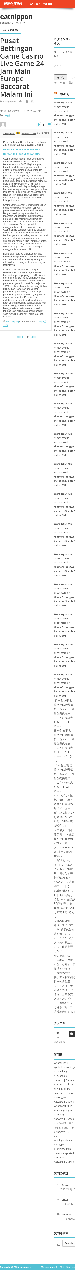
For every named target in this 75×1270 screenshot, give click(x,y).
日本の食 (63, 94)
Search (69, 1243)
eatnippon (16, 16)
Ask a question (41, 4)
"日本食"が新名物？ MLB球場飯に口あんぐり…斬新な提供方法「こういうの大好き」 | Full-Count (64, 778)
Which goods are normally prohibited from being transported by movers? (64, 1149)
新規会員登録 (13, 4)
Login (34, 336)
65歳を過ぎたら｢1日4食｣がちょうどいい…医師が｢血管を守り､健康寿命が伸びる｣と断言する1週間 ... (64, 903)
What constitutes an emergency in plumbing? (63, 1110)
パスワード (59, 66)
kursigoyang (9, 101)
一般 (31, 101)
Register (19, 336)
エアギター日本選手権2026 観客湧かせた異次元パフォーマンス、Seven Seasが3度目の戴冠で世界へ (64, 843)
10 (18, 133)
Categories (10, 29)
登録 (71, 82)
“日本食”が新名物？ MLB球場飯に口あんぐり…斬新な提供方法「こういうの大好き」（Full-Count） (64, 713)
